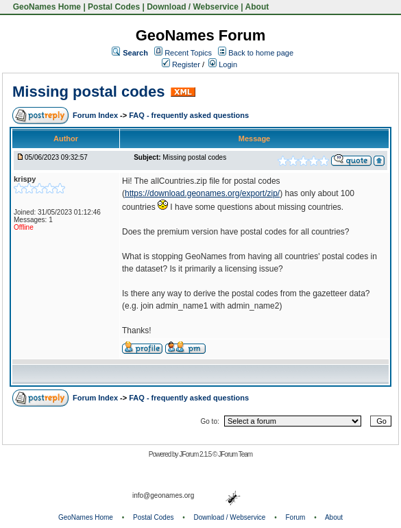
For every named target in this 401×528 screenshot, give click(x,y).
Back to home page (260, 53)
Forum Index (96, 115)
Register (181, 64)
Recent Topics (188, 53)
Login (222, 64)
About (257, 7)
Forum (296, 517)
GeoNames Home (45, 7)
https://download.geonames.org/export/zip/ (202, 193)
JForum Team (235, 454)
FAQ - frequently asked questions (189, 115)
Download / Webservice (193, 7)
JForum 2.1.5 (195, 454)
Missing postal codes (88, 91)
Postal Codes (114, 7)
